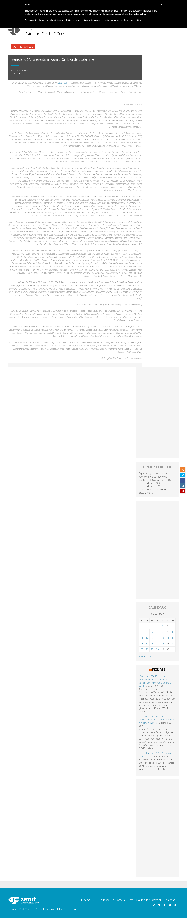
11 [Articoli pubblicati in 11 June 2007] (142, 638)
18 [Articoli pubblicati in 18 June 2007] (142, 643)
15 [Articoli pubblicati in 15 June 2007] (162, 638)
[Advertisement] (157, 412)
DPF (94, 900)
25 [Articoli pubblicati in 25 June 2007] (142, 649)
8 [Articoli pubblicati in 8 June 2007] (162, 632)
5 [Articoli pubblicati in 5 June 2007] (147, 632)
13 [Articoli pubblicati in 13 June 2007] (152, 638)
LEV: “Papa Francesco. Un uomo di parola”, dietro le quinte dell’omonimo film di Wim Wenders (156, 719)
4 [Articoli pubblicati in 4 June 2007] (141, 632)
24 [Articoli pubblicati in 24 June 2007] (173, 643)
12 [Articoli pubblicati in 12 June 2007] (147, 638)
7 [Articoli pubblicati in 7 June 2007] (157, 632)
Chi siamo (85, 900)
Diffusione (104, 900)
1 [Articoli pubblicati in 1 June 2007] (162, 626)
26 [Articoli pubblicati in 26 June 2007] (147, 649)
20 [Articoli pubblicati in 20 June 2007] (152, 643)
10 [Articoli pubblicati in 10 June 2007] (173, 632)
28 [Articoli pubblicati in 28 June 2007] (157, 649)
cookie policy (139, 14)
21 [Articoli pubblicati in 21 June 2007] (157, 643)
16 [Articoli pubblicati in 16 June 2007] (168, 638)
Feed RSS (158, 670)
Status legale (143, 900)
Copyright (157, 900)
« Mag (142, 656)
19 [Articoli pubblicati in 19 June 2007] (147, 643)
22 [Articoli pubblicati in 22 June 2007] (162, 643)
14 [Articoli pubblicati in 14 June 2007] (157, 638)
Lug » (148, 656)
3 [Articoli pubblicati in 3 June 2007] (173, 626)
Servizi (130, 900)
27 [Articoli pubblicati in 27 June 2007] (152, 649)
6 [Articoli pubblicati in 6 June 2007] (152, 632)
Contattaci (170, 900)
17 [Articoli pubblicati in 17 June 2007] (173, 638)
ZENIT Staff (17, 73)
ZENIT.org (62, 83)
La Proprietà (118, 900)
